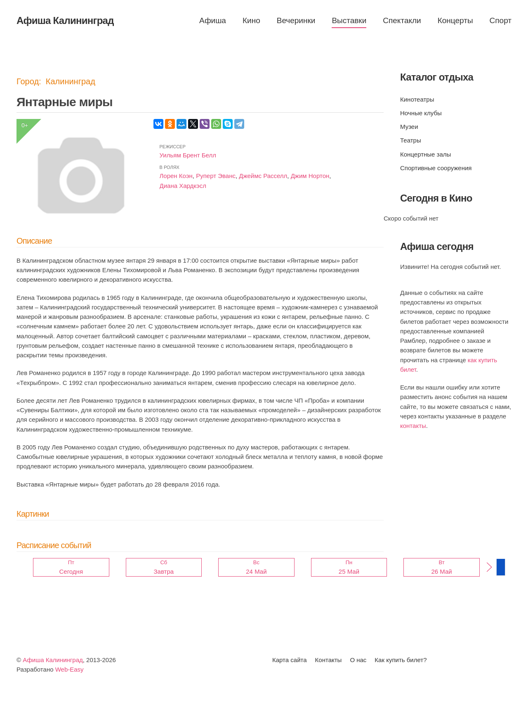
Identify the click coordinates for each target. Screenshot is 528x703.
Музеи (409, 126)
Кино (251, 20)
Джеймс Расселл (263, 175)
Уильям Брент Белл (188, 155)
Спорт (501, 20)
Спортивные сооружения (435, 167)
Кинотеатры (417, 99)
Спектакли (402, 20)
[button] (489, 567)
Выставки (349, 20)
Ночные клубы (421, 112)
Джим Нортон (310, 175)
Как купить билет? (401, 659)
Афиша (212, 20)
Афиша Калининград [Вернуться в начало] (65, 20)
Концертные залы (425, 154)
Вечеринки (296, 20)
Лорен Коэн (176, 175)
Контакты (328, 659)
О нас (358, 659)
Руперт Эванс (216, 175)
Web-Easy (69, 669)
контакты (413, 425)
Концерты (455, 20)
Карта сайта (289, 659)
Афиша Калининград (53, 659)
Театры (410, 140)
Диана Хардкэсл (183, 185)
